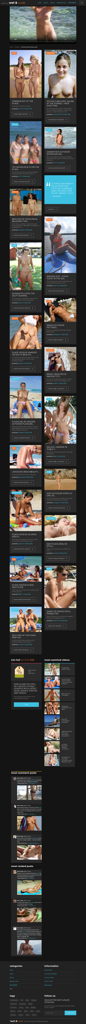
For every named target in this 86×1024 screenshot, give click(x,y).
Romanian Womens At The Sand (66, 708)
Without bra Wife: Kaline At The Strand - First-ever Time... (60, 103)
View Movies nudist (56, 291)
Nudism (49, 219)
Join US (51, 209)
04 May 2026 (29, 477)
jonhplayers (56, 334)
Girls (27, 1007)
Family (14, 245)
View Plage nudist (21, 235)
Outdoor (17, 47)
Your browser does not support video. (43, 25)
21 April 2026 (61, 163)
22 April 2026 (27, 302)
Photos (49, 130)
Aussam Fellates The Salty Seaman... (23, 294)
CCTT (54, 163)
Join (26, 704)
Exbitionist (15, 379)
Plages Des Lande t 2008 (66, 668)
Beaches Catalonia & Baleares (65, 721)
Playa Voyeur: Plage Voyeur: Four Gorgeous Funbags (67, 681)
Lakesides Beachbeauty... (25, 472)
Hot (22, 1000)
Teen (27, 1000)
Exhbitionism (51, 518)
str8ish (55, 456)
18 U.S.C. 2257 (48, 981)
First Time (13, 1007)
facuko (20, 302)
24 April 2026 (63, 383)
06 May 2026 (26, 176)
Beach (20, 1011)
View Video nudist (21, 650)
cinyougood (56, 502)
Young (21, 1007)
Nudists (33, 1007)
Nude (25, 1011)
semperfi (20, 644)
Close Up (15, 124)
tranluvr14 (21, 543)
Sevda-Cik (56, 620)
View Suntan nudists (57, 168)
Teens (27, 1015)
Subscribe (70, 1013)
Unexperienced (16, 492)
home (39, 2)
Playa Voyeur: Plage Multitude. (23, 586)
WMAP (20, 594)
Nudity (30, 1004)
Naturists (15, 192)
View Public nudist (56, 389)
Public (14, 53)
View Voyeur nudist (56, 558)
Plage (48, 301)
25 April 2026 (28, 432)
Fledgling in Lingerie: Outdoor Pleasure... (24, 423)
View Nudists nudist (22, 308)
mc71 (19, 176)
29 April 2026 (28, 109)
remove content (49, 977)
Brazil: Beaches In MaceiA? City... (56, 375)
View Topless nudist (56, 508)
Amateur (13, 1015)
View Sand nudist (21, 114)
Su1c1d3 (20, 109)
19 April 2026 (27, 594)
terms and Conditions (50, 974)
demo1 (46, 2)
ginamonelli (21, 477)
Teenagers (50, 350)
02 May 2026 (66, 114)
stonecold (55, 553)
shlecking (20, 230)
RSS (11, 989)
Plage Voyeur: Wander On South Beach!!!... (24, 353)
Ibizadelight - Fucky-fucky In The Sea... (58, 277)
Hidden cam (50, 53)
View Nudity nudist (56, 120)
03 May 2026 (29, 543)
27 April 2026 (28, 230)
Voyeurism (22, 1004)
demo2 (52, 2)
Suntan (21, 1015)
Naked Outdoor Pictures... (55, 326)
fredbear (55, 383)
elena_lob (55, 285)
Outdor (49, 472)
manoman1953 (57, 114)
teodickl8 (20, 432)
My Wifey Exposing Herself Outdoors (65, 747)
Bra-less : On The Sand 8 (66, 694)
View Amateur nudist (22, 599)
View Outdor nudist (22, 182)
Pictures (14, 318)
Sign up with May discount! (32, 672)
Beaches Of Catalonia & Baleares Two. (24, 220)
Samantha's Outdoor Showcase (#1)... (58, 153)
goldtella (20, 363)
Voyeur (34, 1015)
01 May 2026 (61, 456)
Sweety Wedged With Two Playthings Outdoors (67, 734)
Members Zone (61, 2)
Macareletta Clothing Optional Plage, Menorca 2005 (67, 759)
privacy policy (48, 970)
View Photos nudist (22, 369)
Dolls (13, 448)
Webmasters (48, 985)
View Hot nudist (55, 626)
